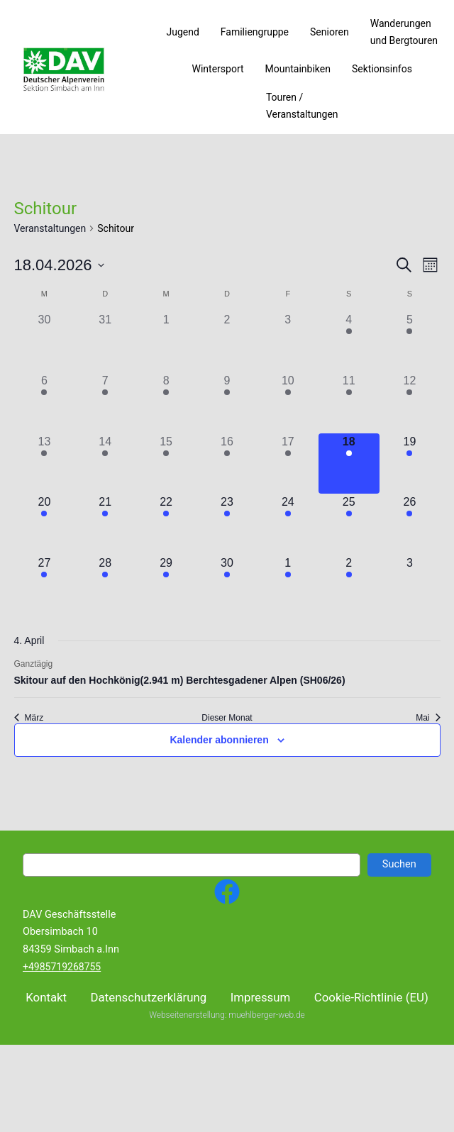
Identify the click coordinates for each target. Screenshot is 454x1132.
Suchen (399, 864)
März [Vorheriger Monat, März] (29, 718)
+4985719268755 (62, 966)
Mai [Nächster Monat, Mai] (428, 718)
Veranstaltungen (50, 228)
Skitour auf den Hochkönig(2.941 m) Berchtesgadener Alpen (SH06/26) (179, 680)
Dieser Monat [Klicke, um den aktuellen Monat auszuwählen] (226, 718)
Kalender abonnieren (219, 739)
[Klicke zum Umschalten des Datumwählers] (59, 265)
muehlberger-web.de (266, 1082)
